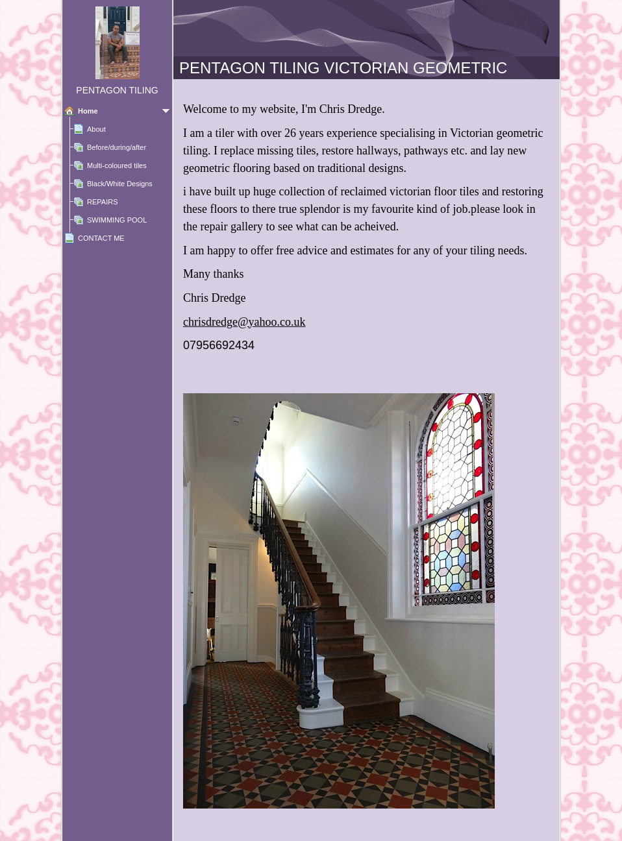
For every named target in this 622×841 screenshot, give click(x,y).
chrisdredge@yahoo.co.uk (244, 321)
